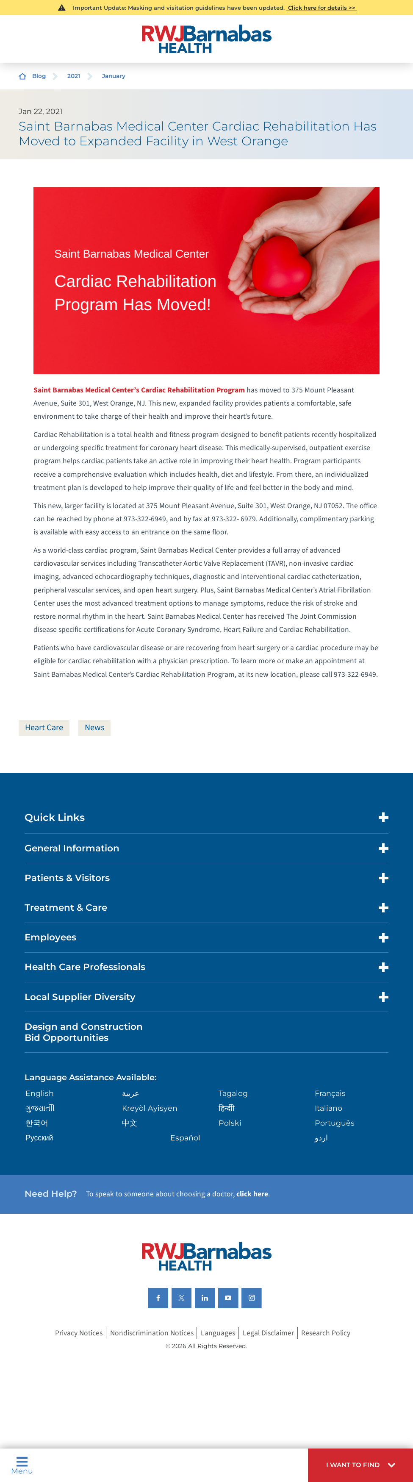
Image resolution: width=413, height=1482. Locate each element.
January (113, 75)
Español (185, 1137)
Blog (39, 75)
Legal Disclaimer (268, 1333)
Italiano (328, 1108)
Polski (230, 1122)
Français (330, 1093)
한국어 (36, 1122)
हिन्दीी (227, 1108)
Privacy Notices (79, 1333)
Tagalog (233, 1093)
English (39, 1093)
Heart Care (44, 728)
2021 (73, 75)
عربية (130, 1093)
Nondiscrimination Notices (152, 1333)
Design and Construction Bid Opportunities (84, 1032)
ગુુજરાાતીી (40, 1108)
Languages (218, 1333)
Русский (39, 1137)
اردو (321, 1137)
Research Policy (325, 1333)
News (95, 728)
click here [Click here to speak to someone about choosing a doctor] (252, 1194)
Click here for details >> (321, 7)
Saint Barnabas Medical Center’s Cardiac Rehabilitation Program (139, 390)
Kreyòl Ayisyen (149, 1108)
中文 (129, 1122)
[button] (360, 1465)
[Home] (206, 39)
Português (335, 1122)
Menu (22, 1465)
